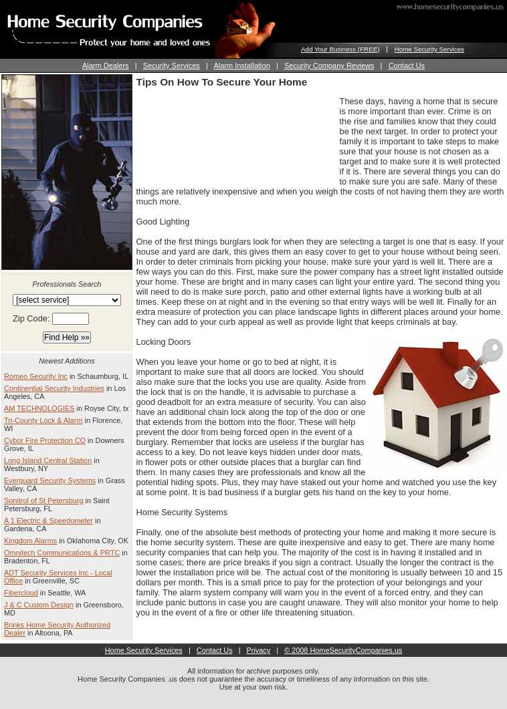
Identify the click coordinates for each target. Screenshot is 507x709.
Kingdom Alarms (30, 541)
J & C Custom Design (39, 605)
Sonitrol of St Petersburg (43, 501)
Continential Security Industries (54, 388)
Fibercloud (21, 593)
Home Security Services (429, 49)
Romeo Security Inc (36, 376)
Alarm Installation (241, 65)
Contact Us (407, 65)
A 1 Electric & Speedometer (48, 521)
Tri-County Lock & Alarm (43, 420)
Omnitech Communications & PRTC (62, 553)
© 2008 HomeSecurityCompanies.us (343, 650)
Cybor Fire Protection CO (45, 440)
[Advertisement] (193, 138)
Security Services (171, 65)
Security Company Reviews (329, 65)
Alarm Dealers (105, 65)
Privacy (259, 650)
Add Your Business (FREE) (340, 49)
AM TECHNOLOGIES (39, 408)
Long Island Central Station (48, 460)
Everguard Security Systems (50, 480)
